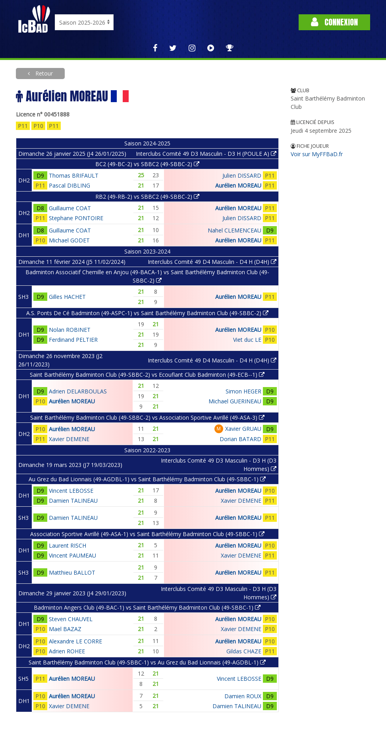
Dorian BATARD (240, 439)
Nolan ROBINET (70, 329)
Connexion (334, 22)
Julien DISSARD (241, 175)
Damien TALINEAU (73, 500)
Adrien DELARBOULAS (78, 391)
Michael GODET (69, 240)
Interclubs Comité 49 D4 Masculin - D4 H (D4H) (212, 261)
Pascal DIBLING (69, 185)
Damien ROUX (242, 696)
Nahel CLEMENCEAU (234, 230)
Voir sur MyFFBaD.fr (317, 154)
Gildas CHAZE (243, 651)
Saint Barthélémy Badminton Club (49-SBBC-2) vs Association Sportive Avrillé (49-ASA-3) (147, 417)
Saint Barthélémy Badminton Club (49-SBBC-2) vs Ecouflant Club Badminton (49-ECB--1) (147, 374)
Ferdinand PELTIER (73, 339)
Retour (43, 73)
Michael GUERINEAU (234, 401)
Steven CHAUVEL (71, 619)
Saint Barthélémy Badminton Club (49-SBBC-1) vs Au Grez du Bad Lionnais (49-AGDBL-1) (147, 662)
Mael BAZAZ (65, 629)
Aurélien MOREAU (238, 185)
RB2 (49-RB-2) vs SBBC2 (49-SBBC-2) (147, 196)
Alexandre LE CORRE (75, 641)
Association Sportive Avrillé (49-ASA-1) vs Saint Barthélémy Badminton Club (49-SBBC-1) (147, 534)
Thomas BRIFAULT (73, 175)
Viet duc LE (247, 339)
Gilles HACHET (67, 296)
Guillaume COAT (70, 208)
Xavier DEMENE (69, 439)
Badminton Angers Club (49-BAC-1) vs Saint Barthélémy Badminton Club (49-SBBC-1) (147, 607)
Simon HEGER (243, 391)
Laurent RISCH (67, 545)
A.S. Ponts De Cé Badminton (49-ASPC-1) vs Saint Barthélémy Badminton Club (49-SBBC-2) (147, 313)
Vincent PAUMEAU (72, 555)
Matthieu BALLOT (72, 572)
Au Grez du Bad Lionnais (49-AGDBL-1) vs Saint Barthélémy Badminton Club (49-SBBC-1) (147, 479)
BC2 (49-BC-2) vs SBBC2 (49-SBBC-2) (147, 164)
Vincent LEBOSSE (71, 490)
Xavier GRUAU (243, 428)
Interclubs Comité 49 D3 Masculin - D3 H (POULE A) (206, 153)
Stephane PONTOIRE (76, 218)
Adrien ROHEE (67, 651)
